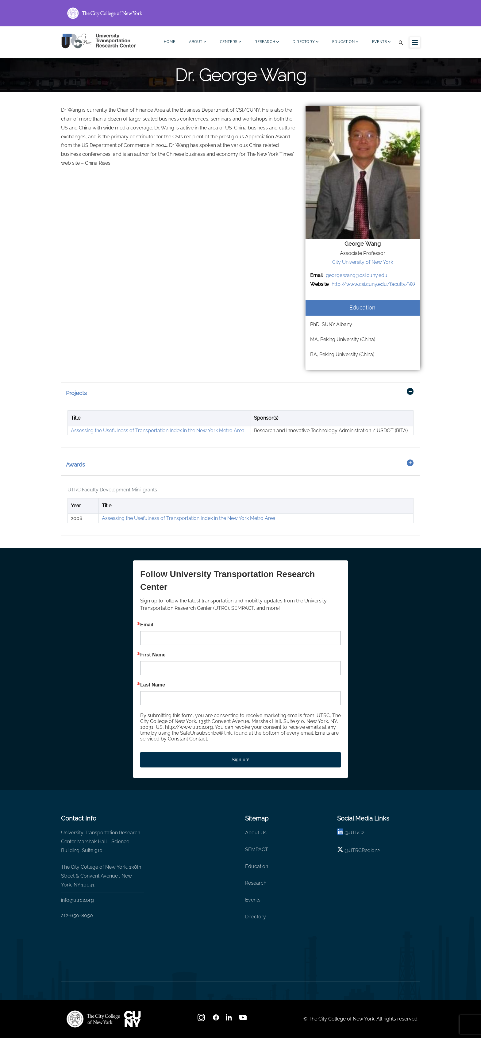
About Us (256, 833)
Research (267, 42)
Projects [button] (76, 393)
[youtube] (243, 1019)
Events (381, 42)
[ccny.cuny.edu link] (240, 13)
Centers (230, 42)
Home (169, 42)
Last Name (152, 684)
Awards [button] (75, 464)
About (197, 42)
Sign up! (241, 759)
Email (146, 624)
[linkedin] (340, 833)
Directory (306, 42)
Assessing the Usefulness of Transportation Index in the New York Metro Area (157, 430)
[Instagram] (202, 1019)
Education (345, 42)
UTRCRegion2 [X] (364, 850)
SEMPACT (256, 849)
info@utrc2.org (77, 900)
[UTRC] (93, 1019)
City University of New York (362, 262)
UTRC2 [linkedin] (356, 833)
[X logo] (340, 850)
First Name (153, 654)
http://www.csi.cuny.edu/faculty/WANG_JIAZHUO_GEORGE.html (406, 284)
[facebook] (216, 1019)
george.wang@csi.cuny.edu (356, 275)
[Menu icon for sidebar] (415, 42)
